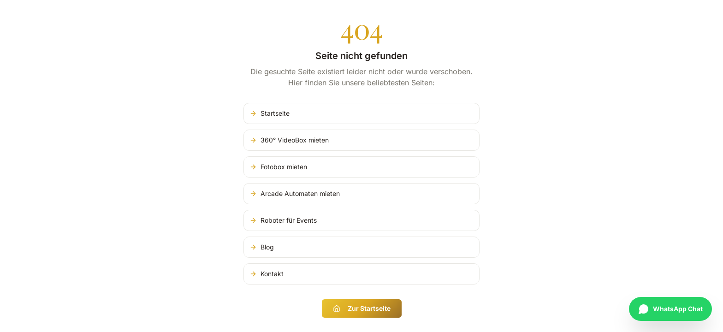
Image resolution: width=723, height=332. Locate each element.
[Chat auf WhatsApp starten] (670, 309)
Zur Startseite (362, 308)
